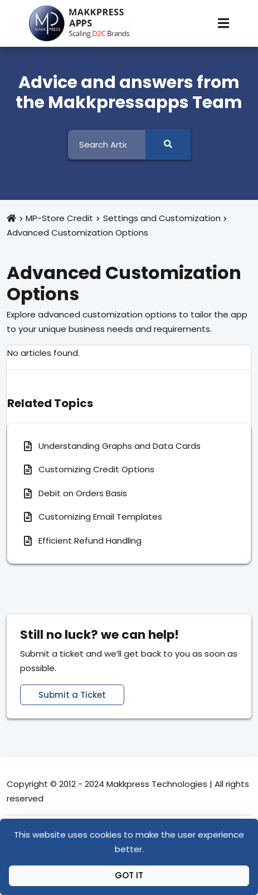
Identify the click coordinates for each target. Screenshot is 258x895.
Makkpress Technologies (156, 784)
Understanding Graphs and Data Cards (119, 446)
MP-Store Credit (59, 218)
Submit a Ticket (72, 695)
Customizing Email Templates (100, 516)
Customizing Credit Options (96, 469)
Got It (129, 875)
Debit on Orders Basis (82, 493)
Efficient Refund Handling (90, 540)
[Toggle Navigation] (223, 23)
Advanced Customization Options (77, 232)
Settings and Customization (162, 218)
